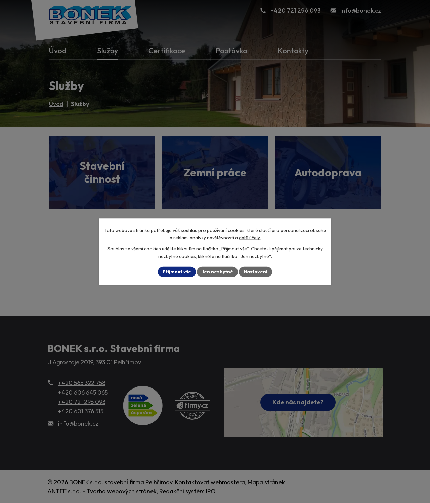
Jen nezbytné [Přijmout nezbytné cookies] (217, 272)
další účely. (250, 238)
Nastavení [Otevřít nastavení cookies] (255, 272)
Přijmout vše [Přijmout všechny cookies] (177, 272)
